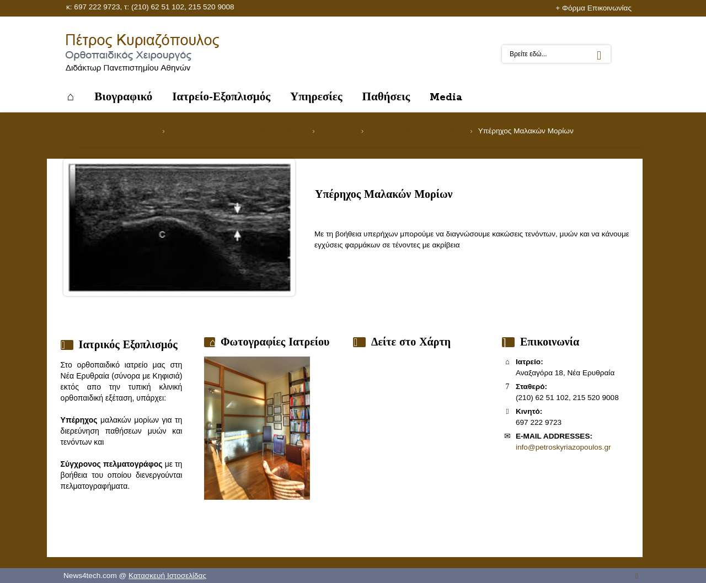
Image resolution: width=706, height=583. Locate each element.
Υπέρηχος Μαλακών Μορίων (416, 131)
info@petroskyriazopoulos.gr (563, 447)
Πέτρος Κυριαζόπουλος (118, 131)
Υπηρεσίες (338, 131)
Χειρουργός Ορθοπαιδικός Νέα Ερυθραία (238, 131)
